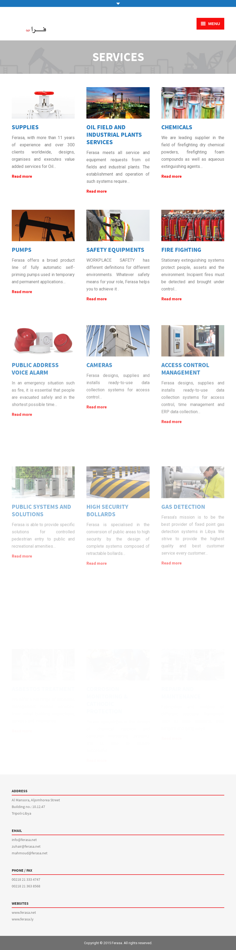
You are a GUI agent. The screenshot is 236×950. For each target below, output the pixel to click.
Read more (22, 176)
